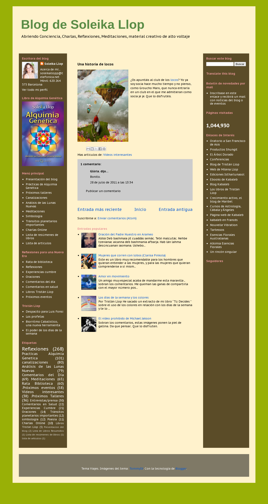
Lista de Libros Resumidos (48, 430)
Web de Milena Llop (224, 169)
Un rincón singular (223, 252)
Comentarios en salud (42, 287)
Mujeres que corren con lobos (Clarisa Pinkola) (132, 255)
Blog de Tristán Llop (224, 164)
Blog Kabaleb (219, 184)
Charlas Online (36, 230)
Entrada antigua (176, 209)
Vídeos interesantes (117, 155)
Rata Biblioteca (37, 383)
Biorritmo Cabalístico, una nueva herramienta (43, 323)
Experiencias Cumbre (38, 408)
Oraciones (33, 277)
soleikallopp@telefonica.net (51, 75)
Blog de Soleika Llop (82, 24)
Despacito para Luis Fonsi (44, 311)
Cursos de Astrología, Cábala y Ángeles (225, 208)
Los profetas (35, 316)
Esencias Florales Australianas (222, 236)
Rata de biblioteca (39, 262)
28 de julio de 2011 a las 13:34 (111, 182)
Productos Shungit (223, 149)
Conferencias (219, 159)
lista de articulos (31, 438)
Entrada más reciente (99, 209)
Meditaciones (35, 211)
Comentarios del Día (43, 375)
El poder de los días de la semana (44, 332)
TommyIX (136, 468)
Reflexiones (34, 267)
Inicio (140, 209)
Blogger (180, 468)
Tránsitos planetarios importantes (41, 223)
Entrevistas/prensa (44, 400)
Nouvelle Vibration (223, 225)
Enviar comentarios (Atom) (117, 218)
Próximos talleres (39, 193)
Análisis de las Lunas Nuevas (41, 204)
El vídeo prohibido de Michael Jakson (124, 318)
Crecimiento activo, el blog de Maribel (226, 199)
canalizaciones (35, 362)
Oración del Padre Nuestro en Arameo (125, 234)
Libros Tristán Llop (39, 292)
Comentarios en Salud (39, 404)
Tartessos (217, 230)
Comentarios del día (40, 282)
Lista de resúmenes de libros (42, 236)
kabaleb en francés (224, 220)
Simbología (34, 216)
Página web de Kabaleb (227, 215)
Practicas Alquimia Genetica (43, 355)
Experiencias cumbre (41, 272)
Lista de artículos (38, 243)
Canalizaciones (36, 198)
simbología (30, 419)
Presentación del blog (41, 179)
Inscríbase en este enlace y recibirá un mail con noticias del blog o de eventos (227, 98)
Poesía (52, 419)
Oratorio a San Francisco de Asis (227, 142)
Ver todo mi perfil (35, 90)
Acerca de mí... (50, 69)
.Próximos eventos (38, 387)
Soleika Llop (53, 64)
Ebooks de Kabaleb (224, 179)
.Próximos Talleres (47, 396)
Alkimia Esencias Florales (222, 245)
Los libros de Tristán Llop (225, 191)
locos (174, 80)
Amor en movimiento (113, 276)
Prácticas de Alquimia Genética (41, 186)
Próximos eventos (39, 297)
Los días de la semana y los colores (123, 297)
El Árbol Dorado (221, 154)
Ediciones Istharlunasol (227, 174)
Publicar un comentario (103, 191)
